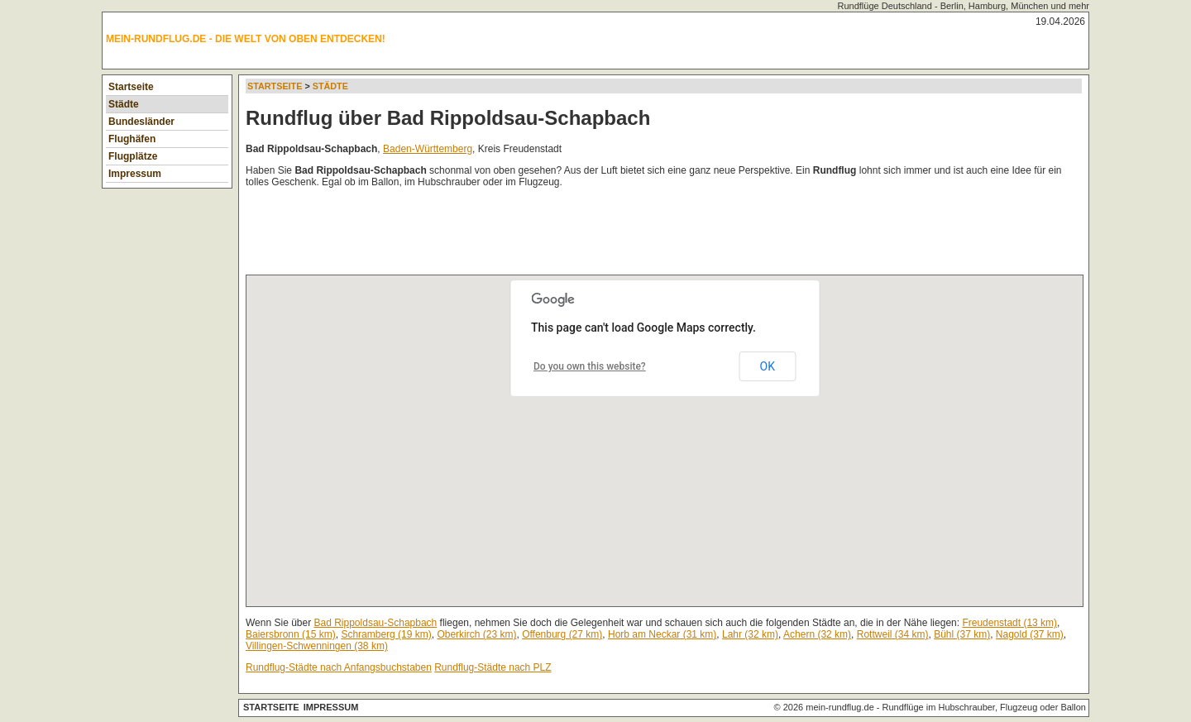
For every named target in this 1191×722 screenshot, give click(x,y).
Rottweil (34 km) (893, 634)
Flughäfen (131, 139)
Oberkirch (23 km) (476, 634)
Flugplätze (132, 156)
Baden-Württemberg (427, 149)
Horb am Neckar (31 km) (662, 634)
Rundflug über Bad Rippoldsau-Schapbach (448, 118)
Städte (123, 104)
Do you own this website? (589, 366)
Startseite (131, 87)
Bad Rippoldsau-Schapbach (376, 623)
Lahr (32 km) (750, 634)
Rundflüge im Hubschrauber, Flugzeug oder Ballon (984, 707)
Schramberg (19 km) (386, 634)
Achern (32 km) (817, 634)
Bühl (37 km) (962, 634)
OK (767, 366)
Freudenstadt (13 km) (1009, 623)
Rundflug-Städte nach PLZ (492, 667)
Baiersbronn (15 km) (291, 634)
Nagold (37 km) (1030, 634)
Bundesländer (141, 121)
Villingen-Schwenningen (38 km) (317, 646)
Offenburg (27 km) (562, 634)
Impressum (134, 173)
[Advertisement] (547, 235)
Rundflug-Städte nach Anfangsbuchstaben (339, 667)
